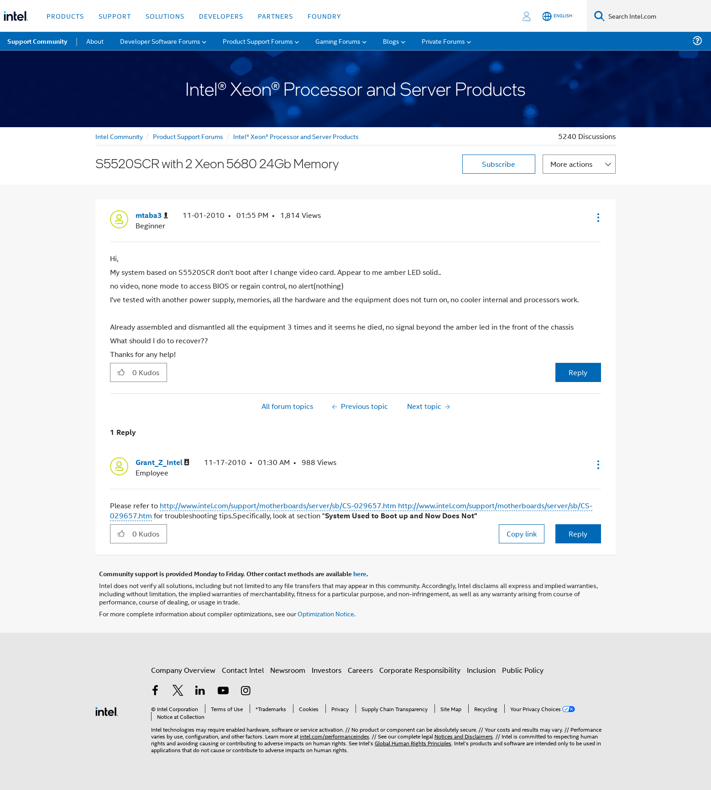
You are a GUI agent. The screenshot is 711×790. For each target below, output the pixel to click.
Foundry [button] (324, 16)
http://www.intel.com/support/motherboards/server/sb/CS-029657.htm (278, 505)
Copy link (522, 533)
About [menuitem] (95, 41)
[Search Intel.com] (658, 16)
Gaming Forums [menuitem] (338, 41)
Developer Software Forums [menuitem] (160, 41)
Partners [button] (275, 16)
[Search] (599, 15)
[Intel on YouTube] (223, 691)
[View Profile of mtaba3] (152, 215)
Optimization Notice (326, 613)
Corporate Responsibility (419, 670)
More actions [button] (571, 164)
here (359, 573)
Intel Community (119, 136)
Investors (326, 670)
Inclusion (481, 670)
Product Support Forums (188, 136)
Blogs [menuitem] (391, 41)
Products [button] (65, 16)
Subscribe (498, 164)
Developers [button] (221, 16)
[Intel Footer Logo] (106, 710)
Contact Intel (243, 670)
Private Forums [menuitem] (443, 41)
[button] (597, 217)
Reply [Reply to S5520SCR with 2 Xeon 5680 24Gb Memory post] (578, 372)
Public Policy (523, 670)
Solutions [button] (165, 16)
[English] (557, 16)
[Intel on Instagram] (245, 691)
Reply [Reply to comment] (578, 533)
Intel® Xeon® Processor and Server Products (296, 136)
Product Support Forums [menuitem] (258, 41)
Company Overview (183, 670)
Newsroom (287, 670)
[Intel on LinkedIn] (200, 691)
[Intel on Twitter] (178, 691)
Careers (360, 670)
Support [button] (115, 16)
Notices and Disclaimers (463, 736)
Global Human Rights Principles (413, 742)
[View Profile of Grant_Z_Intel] (162, 462)
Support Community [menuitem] (37, 41)
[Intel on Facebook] (155, 691)
